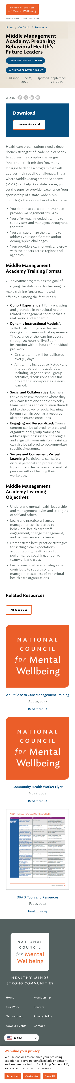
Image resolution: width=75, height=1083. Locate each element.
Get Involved (14, 1016)
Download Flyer (27, 124)
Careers (39, 1007)
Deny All (50, 1076)
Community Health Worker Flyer (37, 790)
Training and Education (25, 60)
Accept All (13, 1076)
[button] (21, 1037)
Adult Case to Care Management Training (37, 698)
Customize (31, 1076)
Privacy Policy (43, 1016)
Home (9, 27)
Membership (42, 997)
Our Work (24, 27)
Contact (39, 1026)
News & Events (16, 1026)
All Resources (18, 609)
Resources (41, 27)
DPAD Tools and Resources (37, 900)
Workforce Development (26, 70)
